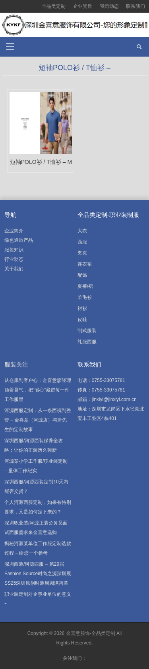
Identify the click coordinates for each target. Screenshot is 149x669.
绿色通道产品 (18, 240)
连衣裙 (84, 264)
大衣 (82, 231)
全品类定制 (54, 6)
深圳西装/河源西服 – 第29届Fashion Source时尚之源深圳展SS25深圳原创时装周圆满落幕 (37, 573)
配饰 (82, 275)
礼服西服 (87, 341)
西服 (82, 242)
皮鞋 (82, 319)
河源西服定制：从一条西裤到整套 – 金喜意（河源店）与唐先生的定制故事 (37, 420)
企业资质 (82, 6)
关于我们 (13, 269)
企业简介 (13, 231)
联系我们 (135, 6)
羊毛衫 (84, 297)
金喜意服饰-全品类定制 (90, 633)
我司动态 (109, 6)
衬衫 (82, 308)
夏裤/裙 (85, 286)
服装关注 (16, 364)
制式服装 (87, 330)
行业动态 (13, 259)
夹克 (82, 253)
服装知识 (13, 250)
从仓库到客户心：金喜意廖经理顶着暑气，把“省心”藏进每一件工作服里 (37, 390)
